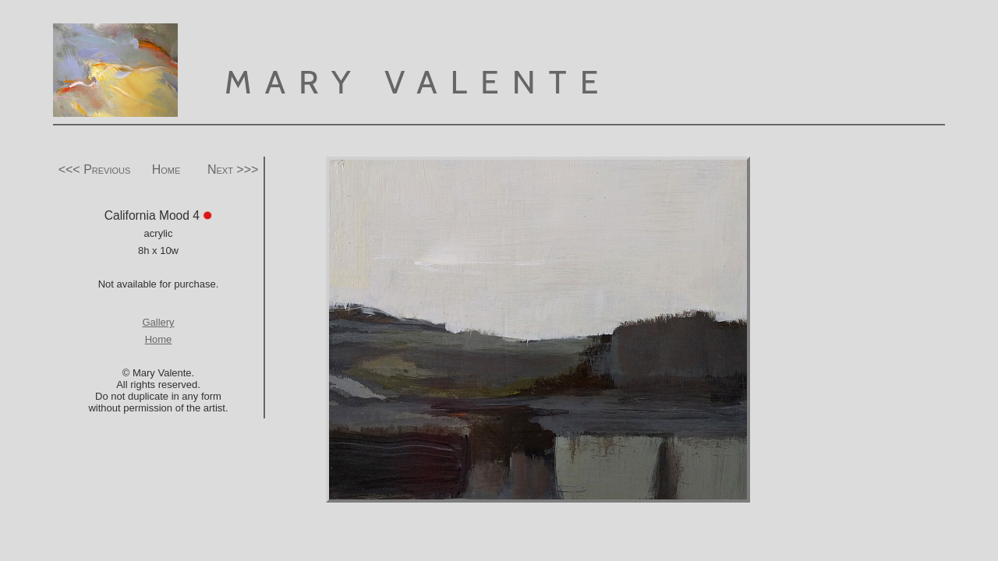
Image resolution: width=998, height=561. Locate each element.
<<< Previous (94, 169)
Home (166, 169)
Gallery (158, 322)
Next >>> (232, 169)
